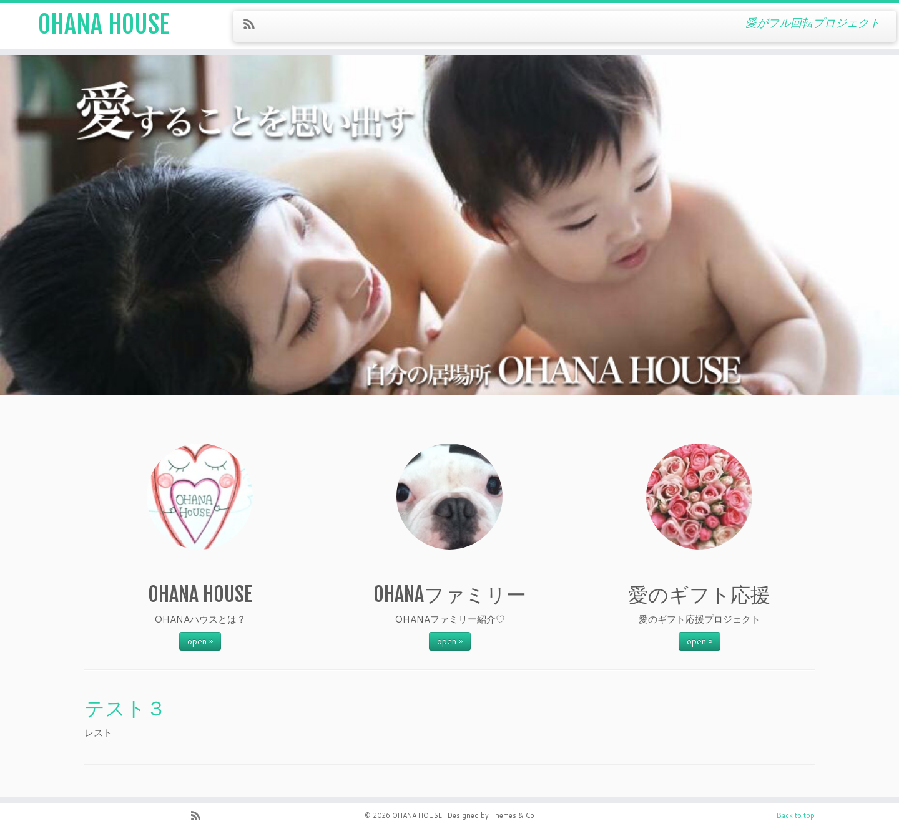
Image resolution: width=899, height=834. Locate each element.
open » (200, 641)
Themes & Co (512, 815)
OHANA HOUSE (104, 24)
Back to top (796, 815)
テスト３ (125, 708)
